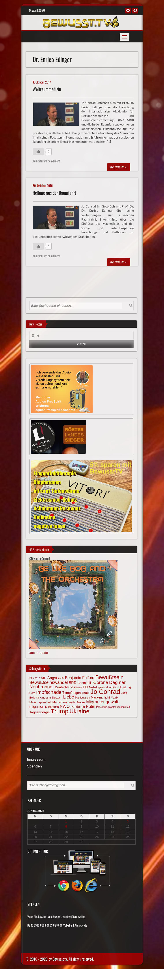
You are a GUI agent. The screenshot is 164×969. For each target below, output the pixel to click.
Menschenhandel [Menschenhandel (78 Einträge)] (64, 702)
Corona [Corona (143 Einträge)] (100, 682)
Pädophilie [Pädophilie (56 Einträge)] (101, 707)
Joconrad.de (38, 652)
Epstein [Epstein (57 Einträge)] (78, 687)
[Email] (81, 335)
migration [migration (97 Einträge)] (36, 706)
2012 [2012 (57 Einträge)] (37, 678)
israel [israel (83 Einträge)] (85, 693)
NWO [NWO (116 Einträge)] (65, 706)
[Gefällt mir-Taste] (38, 151)
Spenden (34, 766)
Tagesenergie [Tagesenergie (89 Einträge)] (39, 712)
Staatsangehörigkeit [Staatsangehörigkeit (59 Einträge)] (119, 707)
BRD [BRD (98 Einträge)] (72, 683)
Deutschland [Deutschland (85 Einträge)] (64, 687)
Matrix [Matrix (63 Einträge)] (114, 697)
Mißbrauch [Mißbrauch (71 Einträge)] (52, 706)
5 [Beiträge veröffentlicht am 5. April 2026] (128, 821)
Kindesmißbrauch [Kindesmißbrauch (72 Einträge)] (51, 697)
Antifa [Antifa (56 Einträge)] (61, 678)
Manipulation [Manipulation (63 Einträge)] (82, 697)
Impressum (36, 759)
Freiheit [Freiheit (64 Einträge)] (93, 687)
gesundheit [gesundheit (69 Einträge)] (105, 687)
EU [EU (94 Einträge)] (85, 687)
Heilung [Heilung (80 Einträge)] (125, 687)
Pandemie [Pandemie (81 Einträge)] (78, 706)
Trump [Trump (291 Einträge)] (60, 711)
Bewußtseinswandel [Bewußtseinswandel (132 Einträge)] (48, 682)
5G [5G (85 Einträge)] (31, 678)
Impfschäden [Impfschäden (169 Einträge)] (50, 692)
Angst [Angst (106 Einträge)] (52, 678)
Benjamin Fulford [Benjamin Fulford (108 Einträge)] (79, 678)
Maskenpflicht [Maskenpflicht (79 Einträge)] (100, 697)
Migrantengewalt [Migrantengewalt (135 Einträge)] (102, 701)
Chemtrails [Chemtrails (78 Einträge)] (84, 683)
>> (118, 166)
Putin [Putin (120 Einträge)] (90, 706)
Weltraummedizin (47, 89)
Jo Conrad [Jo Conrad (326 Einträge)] (105, 691)
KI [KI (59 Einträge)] (37, 697)
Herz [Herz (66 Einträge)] (32, 693)
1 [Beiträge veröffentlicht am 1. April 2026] (66, 821)
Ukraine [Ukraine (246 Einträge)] (79, 711)
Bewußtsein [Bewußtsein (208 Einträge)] (109, 677)
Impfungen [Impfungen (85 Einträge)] (73, 693)
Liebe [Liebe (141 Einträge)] (68, 697)
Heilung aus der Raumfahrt (54, 193)
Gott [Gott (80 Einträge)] (116, 687)
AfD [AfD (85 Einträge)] (43, 678)
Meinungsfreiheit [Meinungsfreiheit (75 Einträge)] (40, 702)
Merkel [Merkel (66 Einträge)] (81, 702)
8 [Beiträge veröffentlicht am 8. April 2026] (66, 826)
